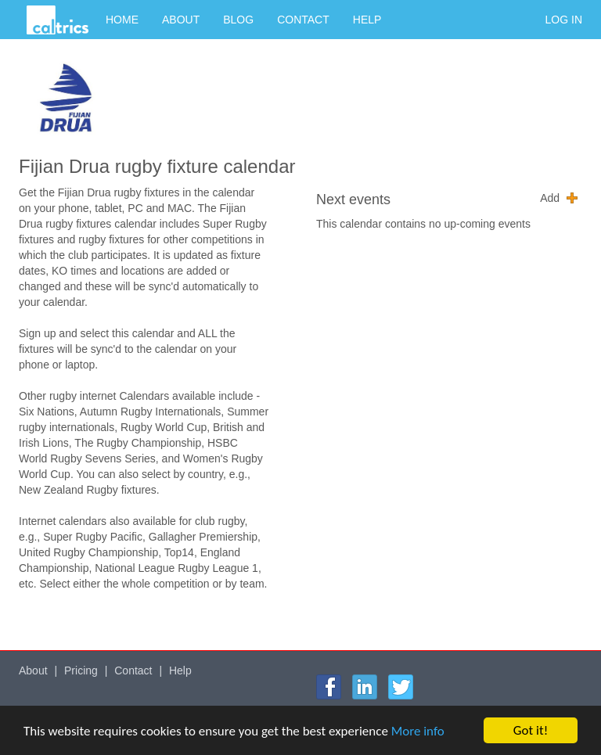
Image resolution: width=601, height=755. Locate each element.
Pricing (81, 670)
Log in (563, 19)
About (181, 19)
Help (367, 19)
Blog (238, 19)
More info (417, 731)
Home (122, 19)
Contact (303, 19)
